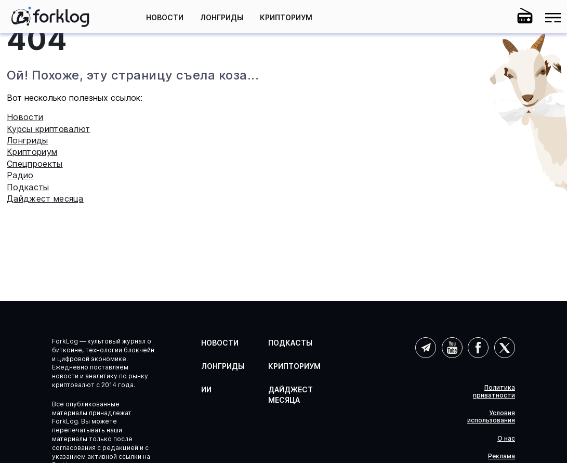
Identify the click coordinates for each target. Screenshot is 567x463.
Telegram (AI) (425, 347)
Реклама (501, 456)
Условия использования (491, 416)
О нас (506, 438)
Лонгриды (221, 17)
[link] (50, 16)
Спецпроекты (35, 163)
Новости (164, 17)
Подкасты (28, 187)
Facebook (478, 347)
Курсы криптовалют (48, 129)
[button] (497, 17)
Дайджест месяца (45, 198)
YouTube (452, 347)
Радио (20, 175)
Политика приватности (494, 391)
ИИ (206, 389)
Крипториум (286, 17)
